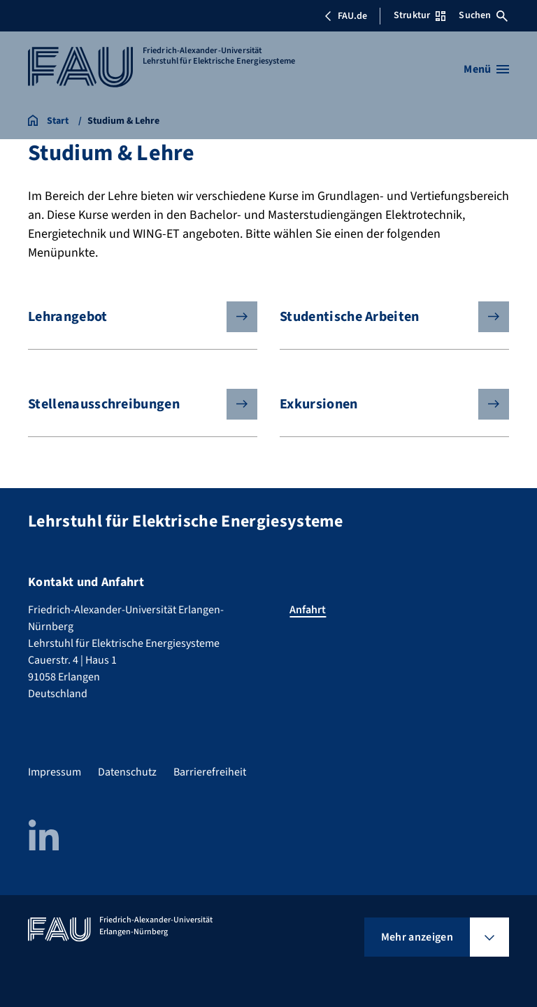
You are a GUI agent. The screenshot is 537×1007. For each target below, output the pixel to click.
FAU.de (345, 16)
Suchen (483, 15)
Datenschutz (127, 772)
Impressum (54, 772)
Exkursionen (383, 404)
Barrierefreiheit (209, 772)
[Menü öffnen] (486, 69)
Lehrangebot (131, 316)
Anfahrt (307, 609)
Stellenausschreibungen (131, 404)
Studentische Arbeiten (383, 316)
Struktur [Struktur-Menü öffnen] (419, 15)
